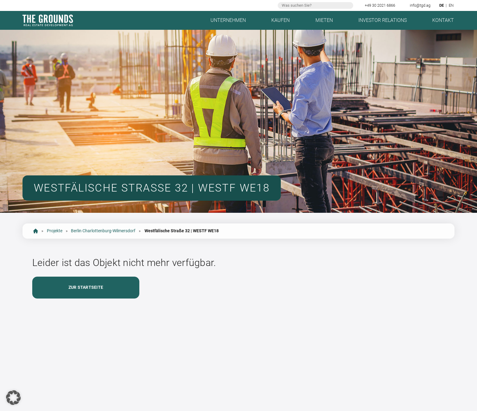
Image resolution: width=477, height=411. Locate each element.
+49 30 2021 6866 (380, 5)
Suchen (348, 5)
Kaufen (280, 20)
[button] (13, 397)
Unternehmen (228, 20)
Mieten (324, 20)
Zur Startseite (85, 287)
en (451, 5)
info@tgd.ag (420, 5)
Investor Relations (382, 20)
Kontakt (443, 20)
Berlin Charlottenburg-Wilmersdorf (103, 230)
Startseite (35, 231)
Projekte (54, 230)
